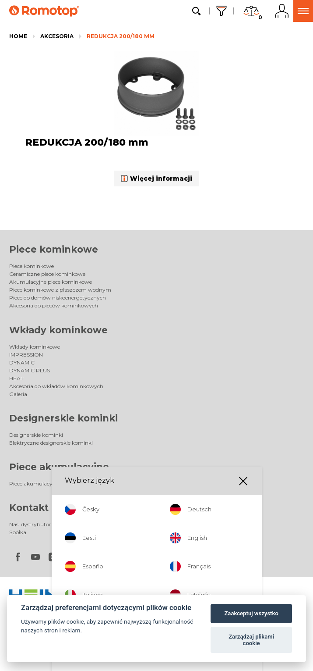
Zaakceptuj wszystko (251, 613)
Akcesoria (57, 36)
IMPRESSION (26, 354)
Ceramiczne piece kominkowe (47, 274)
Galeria (18, 394)
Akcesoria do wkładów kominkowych (56, 386)
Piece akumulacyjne (59, 466)
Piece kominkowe (53, 249)
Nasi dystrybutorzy (33, 524)
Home (18, 36)
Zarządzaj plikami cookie (251, 640)
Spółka (17, 532)
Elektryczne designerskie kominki (51, 442)
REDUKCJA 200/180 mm (121, 36)
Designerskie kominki (63, 418)
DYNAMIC (22, 362)
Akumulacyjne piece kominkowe (50, 281)
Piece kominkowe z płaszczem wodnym (60, 289)
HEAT (16, 378)
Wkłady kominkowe (58, 330)
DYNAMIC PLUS (29, 370)
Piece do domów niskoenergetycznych (57, 297)
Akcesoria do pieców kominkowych (53, 305)
